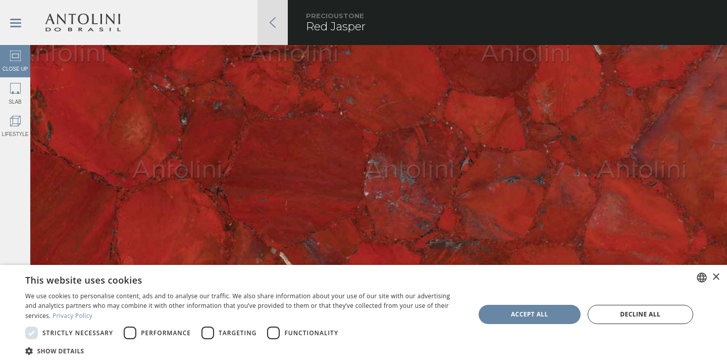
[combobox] (702, 277)
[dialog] (363, 314)
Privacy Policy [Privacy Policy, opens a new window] (72, 315)
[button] (243, 350)
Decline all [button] (640, 314)
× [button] (715, 277)
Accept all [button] (529, 314)
